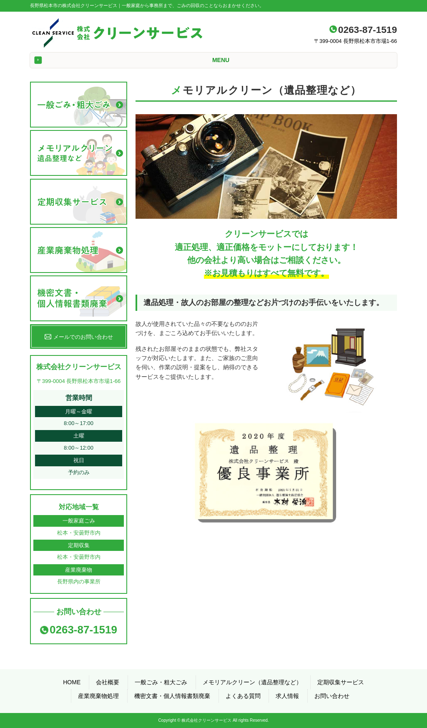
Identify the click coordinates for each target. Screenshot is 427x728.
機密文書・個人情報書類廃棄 (172, 696)
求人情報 (287, 696)
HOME (71, 682)
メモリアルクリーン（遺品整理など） (252, 682)
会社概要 (107, 682)
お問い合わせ (331, 696)
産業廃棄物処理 (98, 696)
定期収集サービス (340, 682)
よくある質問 (243, 696)
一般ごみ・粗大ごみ (161, 682)
